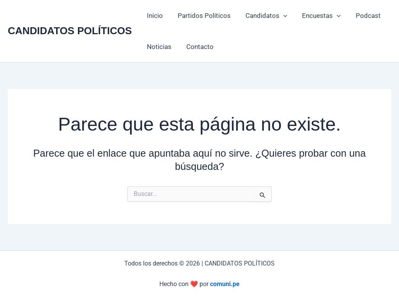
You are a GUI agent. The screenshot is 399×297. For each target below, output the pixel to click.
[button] (279, 15)
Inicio (154, 15)
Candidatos (262, 15)
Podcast (361, 15)
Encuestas (316, 15)
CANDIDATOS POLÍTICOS (70, 31)
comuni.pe (225, 284)
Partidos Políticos (201, 15)
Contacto (197, 47)
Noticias (158, 47)
